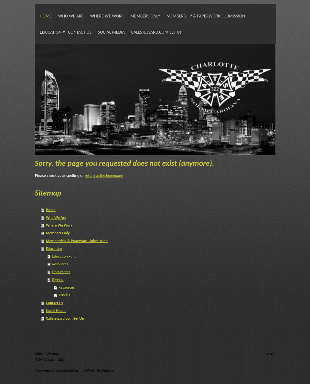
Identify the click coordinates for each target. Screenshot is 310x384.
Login (271, 354)
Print (39, 354)
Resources (60, 264)
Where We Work (107, 16)
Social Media (111, 32)
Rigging (57, 279)
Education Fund (64, 256)
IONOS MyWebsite (98, 370)
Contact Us (79, 32)
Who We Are (71, 16)
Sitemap (52, 354)
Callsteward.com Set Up (156, 32)
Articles (64, 295)
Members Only (145, 16)
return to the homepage (104, 175)
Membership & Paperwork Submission (205, 16)
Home (46, 16)
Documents (61, 272)
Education (51, 32)
